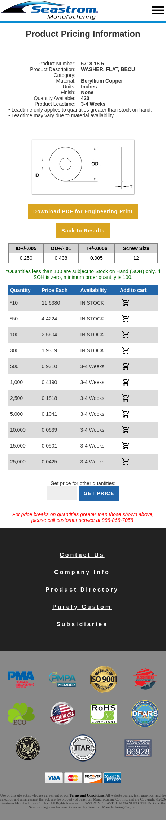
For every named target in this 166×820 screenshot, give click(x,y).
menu (158, 10)
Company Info (82, 572)
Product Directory (82, 589)
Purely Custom (82, 607)
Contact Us (82, 555)
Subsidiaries (82, 624)
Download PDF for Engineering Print (83, 211)
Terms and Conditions (87, 795)
